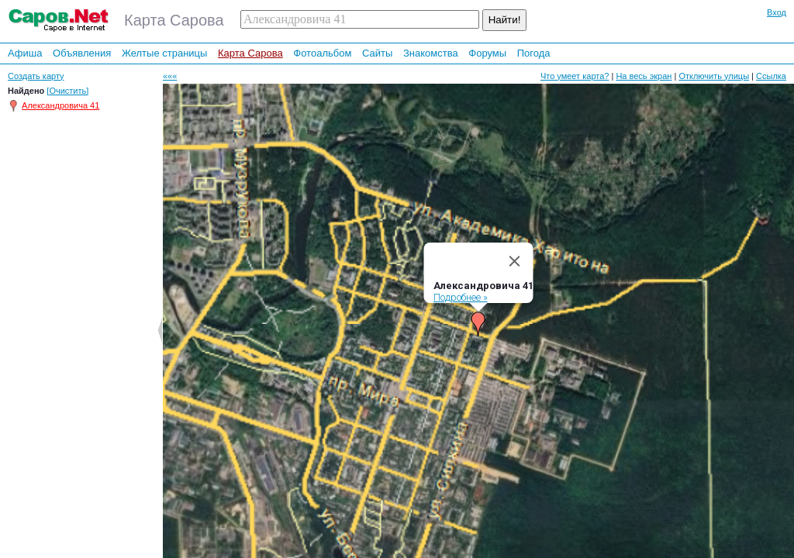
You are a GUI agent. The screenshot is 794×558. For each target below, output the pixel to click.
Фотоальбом (322, 53)
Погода (534, 53)
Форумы (487, 53)
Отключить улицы (713, 76)
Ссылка (771, 76)
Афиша (25, 53)
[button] (478, 316)
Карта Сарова (250, 53)
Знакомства (430, 53)
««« (170, 76)
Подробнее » (460, 289)
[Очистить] (67, 90)
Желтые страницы (165, 53)
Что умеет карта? (574, 76)
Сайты (377, 53)
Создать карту (36, 76)
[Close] (514, 253)
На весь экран (643, 76)
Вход (776, 12)
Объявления (82, 53)
